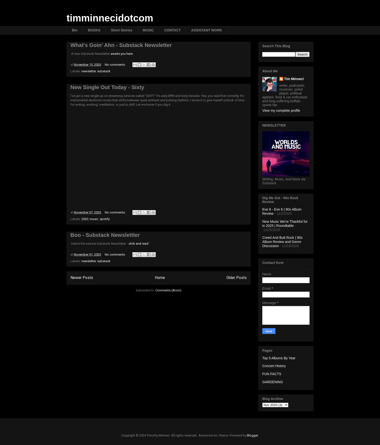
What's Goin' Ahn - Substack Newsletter (121, 45)
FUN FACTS (271, 374)
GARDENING (272, 382)
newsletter (88, 71)
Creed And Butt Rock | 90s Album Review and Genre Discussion (282, 242)
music (94, 219)
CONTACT (172, 30)
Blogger (252, 435)
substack (103, 71)
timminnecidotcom (110, 18)
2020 (84, 219)
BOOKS (94, 30)
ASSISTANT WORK (206, 30)
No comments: (115, 64)
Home (160, 278)
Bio (75, 30)
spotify (105, 219)
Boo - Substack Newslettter (105, 235)
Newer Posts (81, 278)
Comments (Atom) (168, 290)
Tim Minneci (294, 79)
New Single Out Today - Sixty (107, 87)
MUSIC (148, 30)
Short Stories (121, 30)
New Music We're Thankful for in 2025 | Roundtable (285, 224)
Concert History (274, 366)
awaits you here (122, 54)
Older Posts (236, 278)
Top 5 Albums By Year (278, 358)
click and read (138, 243)
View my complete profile (281, 110)
